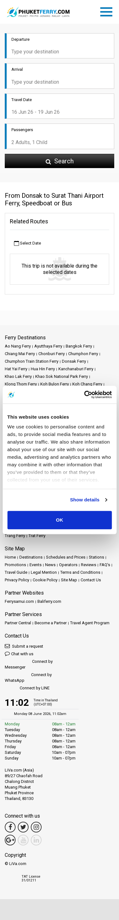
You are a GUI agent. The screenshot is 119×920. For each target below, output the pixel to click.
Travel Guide (16, 572)
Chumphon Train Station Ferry (31, 361)
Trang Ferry (15, 535)
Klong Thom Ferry (21, 384)
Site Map (69, 580)
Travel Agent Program (89, 622)
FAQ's (105, 564)
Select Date (27, 243)
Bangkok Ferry (79, 346)
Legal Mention (44, 572)
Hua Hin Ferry (43, 368)
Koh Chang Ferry (87, 384)
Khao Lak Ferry (18, 376)
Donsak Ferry (74, 361)
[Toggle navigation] (107, 11)
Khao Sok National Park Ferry (61, 376)
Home (10, 557)
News (50, 564)
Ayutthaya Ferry (48, 346)
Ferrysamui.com (19, 601)
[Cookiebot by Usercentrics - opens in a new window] (85, 394)
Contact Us (91, 580)
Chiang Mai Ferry (20, 353)
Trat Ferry (37, 535)
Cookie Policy (45, 580)
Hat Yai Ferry (16, 368)
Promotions (15, 564)
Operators (68, 564)
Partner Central (18, 622)
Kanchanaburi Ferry (75, 368)
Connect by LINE (27, 688)
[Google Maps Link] (10, 840)
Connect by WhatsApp (28, 677)
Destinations (31, 557)
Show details (85, 499)
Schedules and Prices (65, 557)
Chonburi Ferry (51, 353)
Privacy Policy (17, 580)
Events (36, 564)
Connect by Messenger (29, 664)
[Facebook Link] (10, 827)
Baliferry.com (49, 601)
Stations (96, 557)
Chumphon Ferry (83, 353)
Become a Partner (51, 622)
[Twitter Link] (23, 827)
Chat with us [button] (19, 653)
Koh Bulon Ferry (54, 384)
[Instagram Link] (36, 827)
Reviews (88, 564)
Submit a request (24, 646)
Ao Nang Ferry (18, 346)
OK (59, 520)
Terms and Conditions (80, 572)
